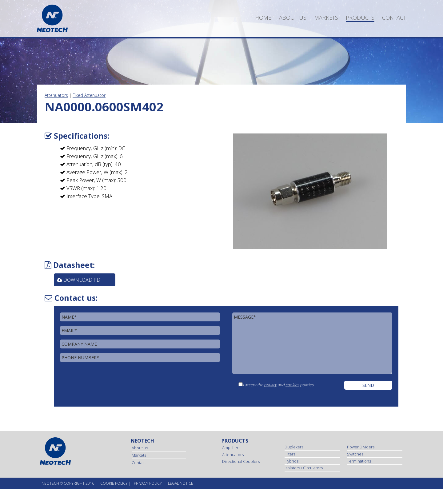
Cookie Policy (114, 483)
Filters (290, 454)
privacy (270, 385)
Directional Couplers (241, 461)
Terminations (359, 461)
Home (263, 17)
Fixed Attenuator (89, 95)
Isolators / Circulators (304, 468)
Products (360, 17)
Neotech (142, 440)
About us (292, 17)
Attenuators (56, 95)
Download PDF (80, 279)
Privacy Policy (148, 483)
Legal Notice (180, 483)
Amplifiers (231, 447)
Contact (394, 17)
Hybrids (291, 461)
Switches (355, 454)
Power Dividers (360, 447)
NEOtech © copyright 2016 (68, 483)
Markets (326, 17)
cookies (292, 385)
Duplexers (294, 447)
